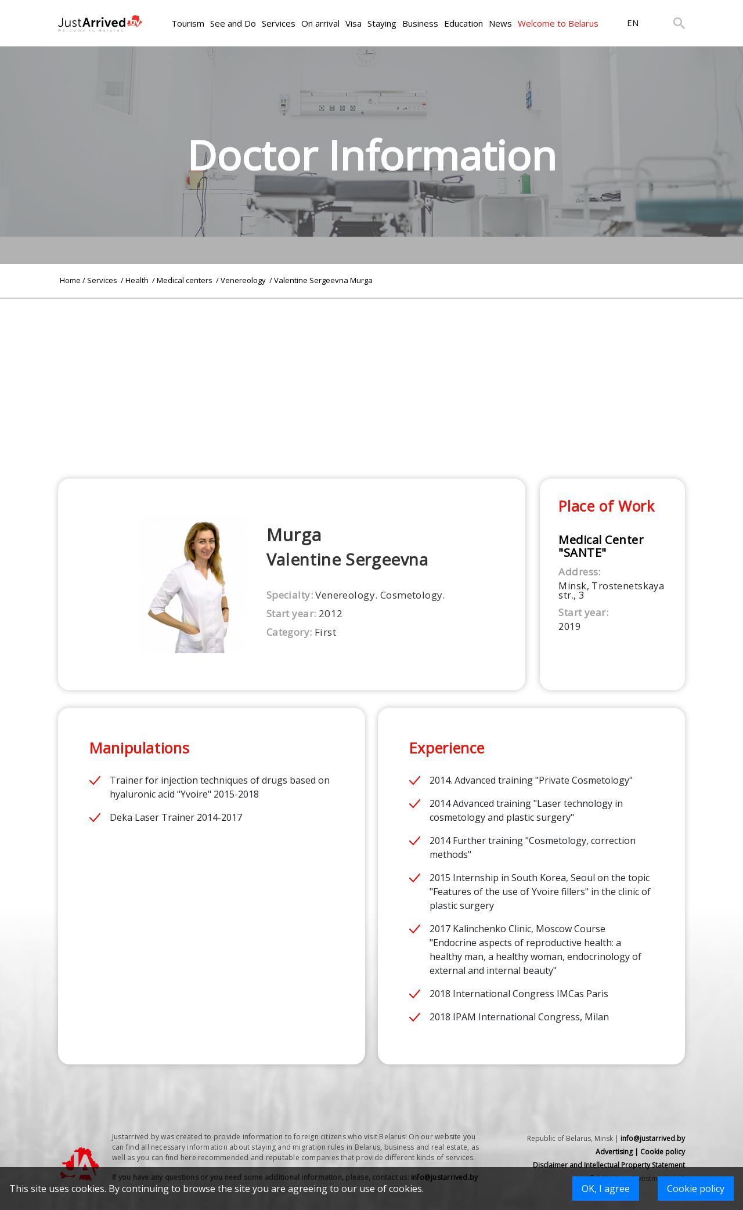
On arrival (320, 23)
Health (138, 280)
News (500, 23)
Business (420, 23)
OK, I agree (606, 1188)
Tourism (187, 23)
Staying (381, 23)
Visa (353, 23)
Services (278, 23)
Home (70, 280)
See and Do (233, 23)
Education (463, 23)
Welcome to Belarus (558, 23)
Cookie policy (695, 1188)
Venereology (244, 280)
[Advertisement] (371, 380)
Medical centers (185, 280)
